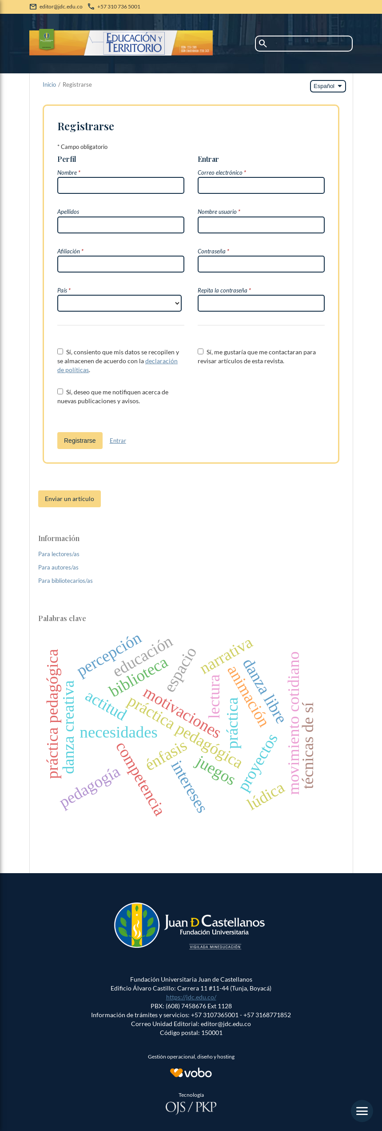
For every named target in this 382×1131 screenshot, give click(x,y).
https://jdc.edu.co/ (191, 997)
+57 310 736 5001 (118, 6)
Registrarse (80, 440)
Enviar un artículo (69, 498)
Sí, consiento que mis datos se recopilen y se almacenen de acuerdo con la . (118, 360)
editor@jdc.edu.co (61, 6)
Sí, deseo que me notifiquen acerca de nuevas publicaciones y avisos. (112, 396)
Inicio (49, 84)
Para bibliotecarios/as (65, 580)
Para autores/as (58, 567)
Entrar (118, 440)
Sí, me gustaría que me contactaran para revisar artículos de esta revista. (257, 356)
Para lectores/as (59, 553)
